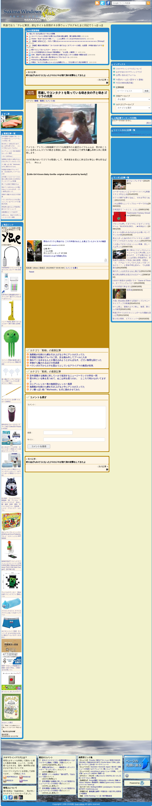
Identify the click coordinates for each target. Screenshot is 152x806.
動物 (36, 101)
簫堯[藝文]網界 (94, 791)
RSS (97, 3)
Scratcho (117, 787)
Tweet (31, 272)
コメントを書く (71, 268)
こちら (22, 774)
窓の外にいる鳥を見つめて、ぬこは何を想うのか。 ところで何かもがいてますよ (11, 146)
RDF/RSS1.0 (10, 777)
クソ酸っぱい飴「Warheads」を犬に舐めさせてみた (55, 389)
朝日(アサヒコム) (102, 760)
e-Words (111, 780)
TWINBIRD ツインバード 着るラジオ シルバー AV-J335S (11, 270)
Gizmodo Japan (104, 767)
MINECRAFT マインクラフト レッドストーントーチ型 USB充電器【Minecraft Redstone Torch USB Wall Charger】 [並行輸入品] (11, 565)
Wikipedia (102, 780)
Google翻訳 (93, 780)
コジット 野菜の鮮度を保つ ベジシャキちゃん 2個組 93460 (11, 362)
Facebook (108, 3)
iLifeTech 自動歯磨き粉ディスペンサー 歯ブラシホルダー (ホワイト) (11, 297)
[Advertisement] (66, 296)
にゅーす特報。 (111, 771)
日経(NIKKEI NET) (93, 762)
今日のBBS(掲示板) (124, 83)
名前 (29, 433)
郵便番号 (95, 782)
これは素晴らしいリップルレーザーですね (130, 203)
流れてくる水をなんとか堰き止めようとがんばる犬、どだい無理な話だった (66, 360)
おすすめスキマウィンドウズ (129, 72)
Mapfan (88, 782)
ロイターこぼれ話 (88, 764)
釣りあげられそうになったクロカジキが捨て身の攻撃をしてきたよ (56, 75)
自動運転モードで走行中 (10, 212)
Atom (23, 780)
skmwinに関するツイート (121, 133)
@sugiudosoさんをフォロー (141, 134)
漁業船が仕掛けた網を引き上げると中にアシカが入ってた (57, 354)
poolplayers (107, 787)
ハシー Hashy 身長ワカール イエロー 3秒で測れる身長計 (11, 324)
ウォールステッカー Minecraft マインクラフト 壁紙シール (11, 594)
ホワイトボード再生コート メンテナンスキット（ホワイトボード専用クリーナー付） (11, 472)
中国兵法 (104, 791)
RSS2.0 (8, 780)
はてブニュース (96, 769)
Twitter (102, 3)
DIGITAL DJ (110, 776)
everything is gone (97, 771)
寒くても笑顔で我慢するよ (10, 184)
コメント (31, 404)
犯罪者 (129, 290)
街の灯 (114, 767)
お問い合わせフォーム (126, 75)
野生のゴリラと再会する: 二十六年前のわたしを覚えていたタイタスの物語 (75, 241)
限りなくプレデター (135, 181)
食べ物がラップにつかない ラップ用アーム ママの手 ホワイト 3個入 (11, 381)
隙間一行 (101, 773)
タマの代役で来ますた (122, 286)
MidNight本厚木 (96, 787)
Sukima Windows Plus (29, 14)
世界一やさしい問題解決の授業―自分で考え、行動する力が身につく (11, 668)
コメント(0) (50, 101)
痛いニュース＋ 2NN (110, 769)
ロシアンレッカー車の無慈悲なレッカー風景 (51, 384)
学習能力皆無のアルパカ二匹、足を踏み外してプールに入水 (58, 357)
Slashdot (93, 767)
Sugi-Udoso (79, 804)
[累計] (148, 123)
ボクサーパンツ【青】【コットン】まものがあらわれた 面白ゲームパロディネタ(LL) (11, 634)
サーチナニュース (102, 764)
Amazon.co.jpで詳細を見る (55, 256)
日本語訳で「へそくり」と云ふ (126, 209)
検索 (148, 3)
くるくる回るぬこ (7, 156)
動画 (42, 101)
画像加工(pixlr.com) (107, 782)
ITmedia (92, 760)
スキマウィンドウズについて (129, 69)
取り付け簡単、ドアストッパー (126, 319)
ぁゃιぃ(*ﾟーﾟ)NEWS (90, 773)
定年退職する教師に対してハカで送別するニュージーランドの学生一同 (63, 376)
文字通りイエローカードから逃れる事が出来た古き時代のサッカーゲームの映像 (11, 179)
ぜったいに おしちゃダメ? (11, 691)
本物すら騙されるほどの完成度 (44, 363)
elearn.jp (91, 784)
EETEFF (82, 789)
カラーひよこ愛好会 (89, 778)
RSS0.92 (24, 777)
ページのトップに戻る (137, 763)
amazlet (54, 245)
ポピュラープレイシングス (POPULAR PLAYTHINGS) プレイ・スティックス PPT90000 (11, 535)
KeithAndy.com (92, 789)
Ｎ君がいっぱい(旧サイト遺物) (129, 79)
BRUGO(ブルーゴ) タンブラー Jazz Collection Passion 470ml (11, 426)
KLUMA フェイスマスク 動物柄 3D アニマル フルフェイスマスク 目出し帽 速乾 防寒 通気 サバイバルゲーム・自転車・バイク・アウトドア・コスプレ (11, 504)
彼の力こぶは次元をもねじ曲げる (126, 271)
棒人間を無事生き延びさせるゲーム (127, 275)
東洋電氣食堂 (107, 796)
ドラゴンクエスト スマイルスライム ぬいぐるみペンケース (11, 613)
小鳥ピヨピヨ (100, 776)
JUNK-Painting (89, 796)
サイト (30, 439)
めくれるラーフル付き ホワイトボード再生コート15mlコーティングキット (11, 449)
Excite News (106, 762)
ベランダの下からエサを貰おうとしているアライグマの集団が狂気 (61, 366)
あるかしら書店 (7, 722)
